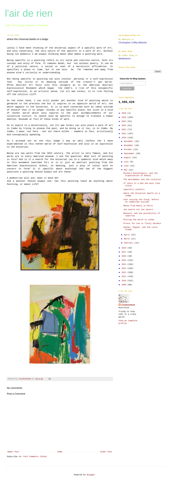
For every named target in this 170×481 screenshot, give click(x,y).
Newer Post (13, 452)
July (127, 162)
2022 (124, 129)
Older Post (106, 452)
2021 (124, 134)
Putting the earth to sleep (138, 220)
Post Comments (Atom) (35, 457)
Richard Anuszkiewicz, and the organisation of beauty (140, 174)
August (128, 158)
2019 (124, 248)
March (127, 239)
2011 (124, 276)
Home (60, 452)
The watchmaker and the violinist (142, 179)
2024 (124, 121)
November (129, 145)
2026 (124, 113)
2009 (124, 285)
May (126, 170)
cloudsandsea (128, 305)
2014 (124, 264)
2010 (124, 281)
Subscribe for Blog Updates (133, 79)
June (127, 166)
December (129, 141)
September (130, 153)
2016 (124, 256)
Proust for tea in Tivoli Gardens (142, 223)
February (129, 243)
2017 (124, 252)
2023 (124, 125)
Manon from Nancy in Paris (138, 206)
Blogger (91, 475)
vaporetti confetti (134, 189)
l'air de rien (29, 13)
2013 (124, 268)
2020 (124, 138)
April (127, 235)
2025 (124, 117)
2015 (124, 260)
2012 (124, 272)
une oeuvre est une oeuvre (138, 209)
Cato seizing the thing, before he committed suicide (141, 201)
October (128, 149)
